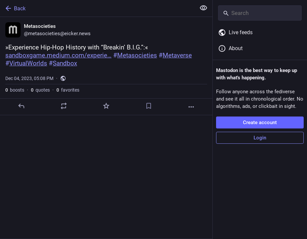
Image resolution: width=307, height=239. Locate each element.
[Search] (260, 13)
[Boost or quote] (64, 106)
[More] (191, 107)
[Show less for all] (203, 8)
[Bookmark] (149, 106)
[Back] (97, 8)
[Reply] (21, 106)
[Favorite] (106, 106)
